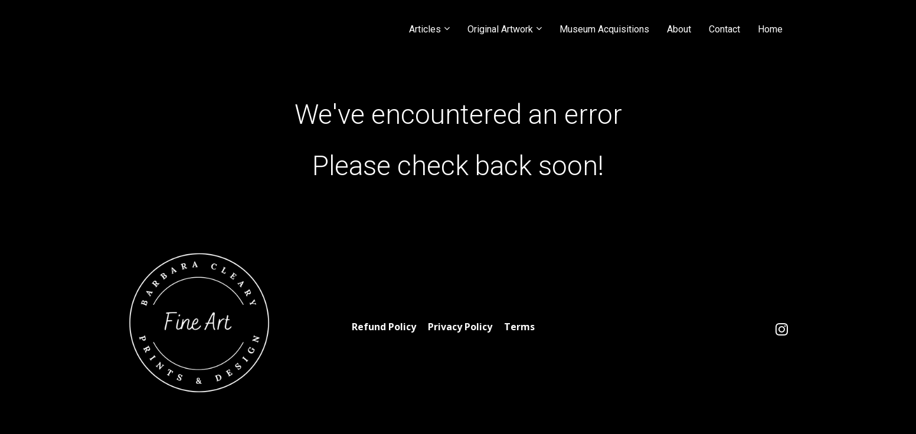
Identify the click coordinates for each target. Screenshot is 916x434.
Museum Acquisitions (604, 29)
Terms (519, 327)
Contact (724, 29)
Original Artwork (500, 29)
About (679, 29)
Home (770, 29)
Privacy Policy (460, 327)
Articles (425, 29)
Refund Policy (384, 327)
